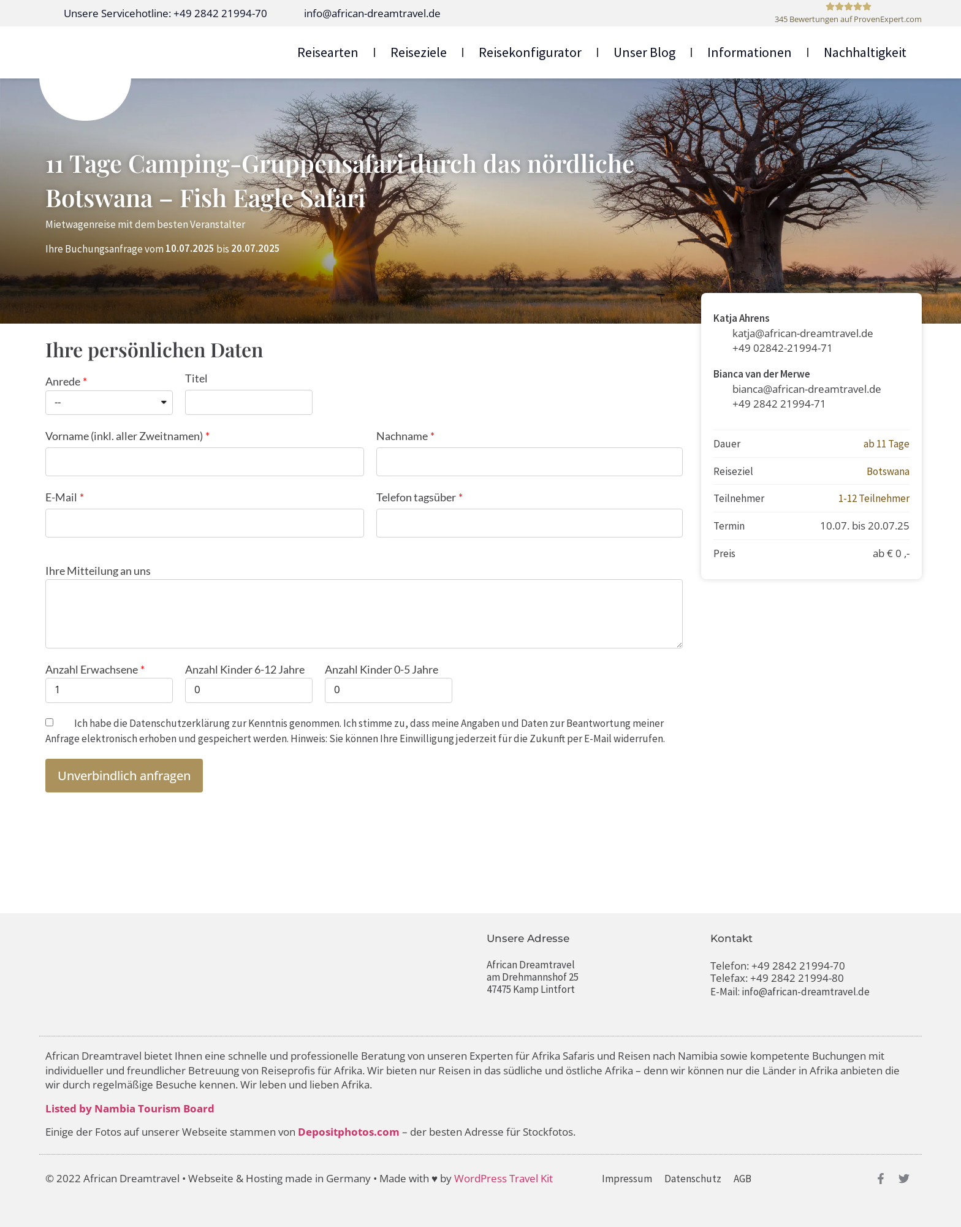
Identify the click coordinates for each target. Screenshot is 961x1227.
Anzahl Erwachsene (91, 669)
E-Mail (61, 497)
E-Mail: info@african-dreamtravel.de (790, 991)
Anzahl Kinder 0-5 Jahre (381, 669)
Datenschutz (692, 1178)
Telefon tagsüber (416, 497)
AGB (742, 1178)
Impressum (627, 1178)
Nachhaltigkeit (865, 52)
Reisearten (328, 52)
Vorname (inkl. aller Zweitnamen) (124, 436)
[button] (124, 775)
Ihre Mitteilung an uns (98, 570)
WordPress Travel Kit (503, 1178)
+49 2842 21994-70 (798, 966)
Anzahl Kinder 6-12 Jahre (245, 669)
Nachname (402, 436)
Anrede (62, 381)
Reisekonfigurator (530, 52)
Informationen (749, 52)
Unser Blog (644, 52)
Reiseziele (418, 52)
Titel (196, 378)
